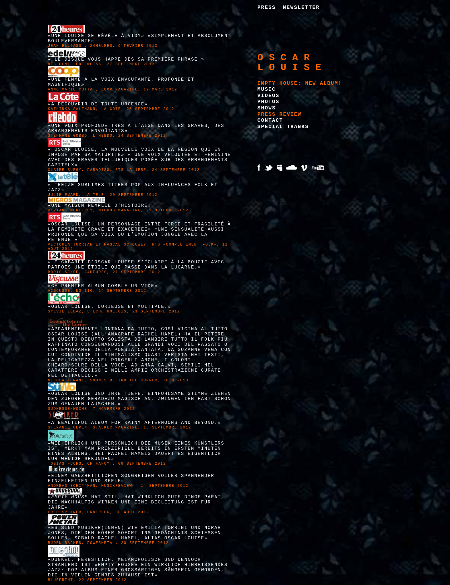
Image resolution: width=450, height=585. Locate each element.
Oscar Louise (292, 62)
